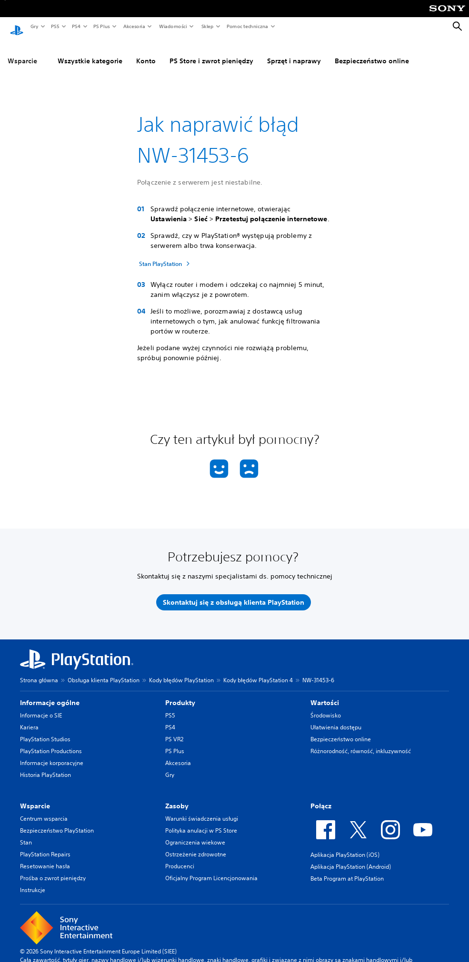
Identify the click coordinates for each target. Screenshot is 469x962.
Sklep (207, 26)
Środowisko (325, 706)
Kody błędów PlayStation (181, 671)
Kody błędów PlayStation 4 (258, 671)
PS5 (54, 26)
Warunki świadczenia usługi (201, 809)
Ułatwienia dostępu (335, 718)
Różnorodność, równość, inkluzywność (360, 742)
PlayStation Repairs (45, 845)
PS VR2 (174, 730)
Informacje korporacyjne (51, 754)
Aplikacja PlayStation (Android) (350, 858)
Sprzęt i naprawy (294, 52)
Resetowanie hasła (45, 857)
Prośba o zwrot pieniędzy (53, 869)
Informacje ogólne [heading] (50, 693)
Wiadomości (173, 26)
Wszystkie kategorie (90, 52)
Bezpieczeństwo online (372, 52)
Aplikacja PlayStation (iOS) (344, 846)
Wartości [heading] (324, 693)
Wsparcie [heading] (35, 797)
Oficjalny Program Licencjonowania (211, 869)
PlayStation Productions (51, 742)
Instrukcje (32, 881)
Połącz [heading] (320, 797)
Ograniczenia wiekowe (195, 833)
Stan (26, 833)
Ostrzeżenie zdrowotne (195, 845)
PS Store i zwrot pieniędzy (211, 52)
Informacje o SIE (41, 706)
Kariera (29, 718)
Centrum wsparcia (44, 809)
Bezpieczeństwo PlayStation (57, 821)
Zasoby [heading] (177, 797)
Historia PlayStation (45, 766)
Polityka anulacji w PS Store (201, 821)
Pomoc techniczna (247, 26)
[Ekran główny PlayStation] (17, 27)
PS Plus (101, 26)
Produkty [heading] (180, 693)
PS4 (75, 26)
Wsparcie (22, 52)
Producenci (179, 857)
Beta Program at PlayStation (347, 869)
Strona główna (39, 671)
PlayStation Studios (45, 730)
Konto (146, 52)
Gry (34, 26)
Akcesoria (134, 26)
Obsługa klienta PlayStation (104, 671)
